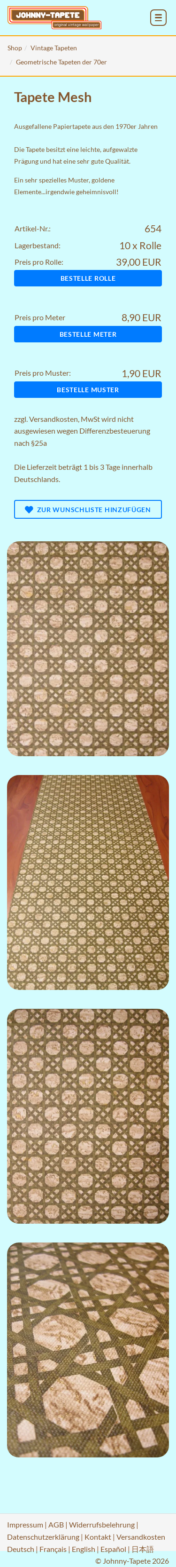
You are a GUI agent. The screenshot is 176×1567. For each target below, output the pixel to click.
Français (53, 1548)
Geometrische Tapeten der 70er (61, 62)
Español (113, 1548)
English (83, 1548)
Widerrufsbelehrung (102, 1524)
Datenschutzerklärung (43, 1536)
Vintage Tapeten (54, 48)
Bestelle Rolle (88, 278)
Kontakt (97, 1536)
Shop (15, 48)
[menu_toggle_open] (158, 17)
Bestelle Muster (88, 390)
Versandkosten (53, 418)
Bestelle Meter (88, 334)
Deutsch (20, 1548)
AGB (56, 1524)
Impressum (25, 1524)
